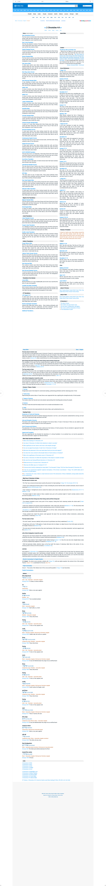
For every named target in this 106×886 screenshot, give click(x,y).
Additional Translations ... (28, 310)
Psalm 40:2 (70, 521)
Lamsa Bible (25, 280)
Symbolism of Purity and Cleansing (30, 414)
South (61, 291)
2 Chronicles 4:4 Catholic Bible (29, 777)
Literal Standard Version (28, 218)
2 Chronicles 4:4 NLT (27, 764)
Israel (24, 407)
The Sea (82, 57)
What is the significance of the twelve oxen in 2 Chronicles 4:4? (38, 455)
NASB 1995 (25, 87)
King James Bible (26, 63)
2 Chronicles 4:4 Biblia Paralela (29, 773)
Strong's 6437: (25, 625)
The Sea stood (78, 54)
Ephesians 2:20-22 (27, 374)
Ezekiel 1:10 (63, 105)
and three (71, 57)
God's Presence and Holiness (29, 426)
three (67, 56)
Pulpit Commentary (27, 565)
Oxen (77, 290)
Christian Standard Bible (28, 115)
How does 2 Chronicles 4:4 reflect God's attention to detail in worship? (40, 443)
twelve (61, 56)
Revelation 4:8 (63, 168)
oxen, (64, 56)
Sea (83, 290)
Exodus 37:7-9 (63, 148)
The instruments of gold (67, 309)
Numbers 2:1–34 (69, 505)
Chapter (81, 349)
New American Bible (27, 263)
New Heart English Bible (28, 180)
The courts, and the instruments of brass (70, 308)
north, (73, 56)
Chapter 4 (24, 20)
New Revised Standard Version (29, 270)
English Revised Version (28, 143)
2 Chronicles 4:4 (33, 551)
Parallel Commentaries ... (28, 570)
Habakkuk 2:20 (60, 537)
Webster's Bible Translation (28, 188)
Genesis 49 (33, 358)
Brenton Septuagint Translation (29, 303)
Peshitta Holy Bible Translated (29, 285)
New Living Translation (27, 42)
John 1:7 (58, 375)
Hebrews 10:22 (35, 495)
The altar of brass (65, 303)
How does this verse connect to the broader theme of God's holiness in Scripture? (43, 452)
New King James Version (28, 72)
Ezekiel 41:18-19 (64, 217)
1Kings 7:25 (51, 561)
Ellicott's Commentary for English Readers (33, 559)
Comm (57, 30)
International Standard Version (29, 164)
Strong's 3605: (25, 740)
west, (82, 56)
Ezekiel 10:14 (63, 161)
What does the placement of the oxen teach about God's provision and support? (42, 450)
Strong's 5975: (25, 581)
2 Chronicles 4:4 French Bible (29, 776)
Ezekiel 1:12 (58, 540)
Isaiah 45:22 (29, 503)
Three (67, 291)
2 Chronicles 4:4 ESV (27, 766)
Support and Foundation (28, 432)
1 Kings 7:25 (63, 70)
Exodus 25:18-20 (64, 79)
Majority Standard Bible (27, 200)
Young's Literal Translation (28, 225)
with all (69, 59)
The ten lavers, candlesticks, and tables (70, 306)
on (83, 54)
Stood (64, 291)
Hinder (67, 290)
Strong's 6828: (25, 634)
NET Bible (24, 173)
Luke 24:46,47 (63, 281)
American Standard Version (28, 129)
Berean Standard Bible (27, 56)
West (77, 291)
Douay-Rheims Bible (27, 243)
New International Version (28, 35)
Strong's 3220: (25, 660)
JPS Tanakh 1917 (26, 295)
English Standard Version (28, 49)
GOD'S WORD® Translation (28, 152)
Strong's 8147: (25, 599)
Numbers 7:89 (63, 113)
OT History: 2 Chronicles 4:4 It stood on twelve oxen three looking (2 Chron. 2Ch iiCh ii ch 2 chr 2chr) (46, 780)
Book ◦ (77, 349)
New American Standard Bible (29, 80)
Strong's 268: (25, 749)
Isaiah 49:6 (37, 365)
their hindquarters (76, 59)
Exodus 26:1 (63, 208)
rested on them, (63, 59)
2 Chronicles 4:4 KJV (27, 769)
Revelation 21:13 (27, 509)
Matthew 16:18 (63, 243)
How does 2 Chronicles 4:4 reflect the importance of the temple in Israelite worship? (43, 457)
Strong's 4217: (25, 713)
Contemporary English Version (29, 138)
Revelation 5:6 (63, 137)
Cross (49, 30)
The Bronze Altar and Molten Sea (68, 49)
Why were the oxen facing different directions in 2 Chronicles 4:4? (39, 460)
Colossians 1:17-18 (51, 384)
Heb (61, 30)
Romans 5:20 (37, 525)
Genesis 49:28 (30, 487)
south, (67, 57)
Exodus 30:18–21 (73, 483)
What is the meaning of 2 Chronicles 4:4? (33, 440)
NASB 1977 (25, 94)
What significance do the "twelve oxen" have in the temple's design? (39, 445)
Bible (16, 20)
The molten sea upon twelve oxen (69, 304)
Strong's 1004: (25, 757)
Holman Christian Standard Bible (30, 122)
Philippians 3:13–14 (51, 541)
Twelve (74, 291)
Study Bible (25, 349)
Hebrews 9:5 (63, 201)
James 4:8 (37, 515)
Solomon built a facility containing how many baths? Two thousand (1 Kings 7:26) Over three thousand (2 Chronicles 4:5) (53, 467)
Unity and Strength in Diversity (29, 420)
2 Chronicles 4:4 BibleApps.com (30, 771)
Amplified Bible (26, 108)
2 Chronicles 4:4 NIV (27, 763)
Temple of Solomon (28, 398)
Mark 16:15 (62, 275)
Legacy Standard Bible (27, 101)
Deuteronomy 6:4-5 (49, 382)
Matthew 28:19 (40, 366)
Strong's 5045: (25, 687)
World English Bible (27, 207)
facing (70, 56)
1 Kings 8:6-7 (63, 178)
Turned (70, 291)
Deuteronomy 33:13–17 (78, 489)
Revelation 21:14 (64, 258)
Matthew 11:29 (25, 491)
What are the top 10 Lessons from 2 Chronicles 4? (36, 462)
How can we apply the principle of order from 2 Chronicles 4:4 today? (40, 448)
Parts (80, 290)
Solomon (25, 403)
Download (81, 65)
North (74, 290)
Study (53, 30)
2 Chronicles (20, 20)
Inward (71, 290)
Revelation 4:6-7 (64, 92)
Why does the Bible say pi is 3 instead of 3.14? (35, 465)
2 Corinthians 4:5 (48, 545)
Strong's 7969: (25, 616)
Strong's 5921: (25, 590)
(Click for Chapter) (29, 33)
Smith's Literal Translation (28, 232)
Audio (45, 30)
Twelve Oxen (26, 394)
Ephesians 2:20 (63, 251)
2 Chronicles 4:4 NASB (27, 767)
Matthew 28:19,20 (64, 268)
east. (78, 57)
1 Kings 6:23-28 (63, 123)
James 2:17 (27, 529)
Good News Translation (27, 159)
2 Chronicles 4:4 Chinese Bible (29, 774)
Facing (63, 290)
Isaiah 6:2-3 (62, 190)
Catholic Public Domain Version (29, 253)
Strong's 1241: (25, 607)
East (61, 290)
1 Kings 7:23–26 (64, 483)
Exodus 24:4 (38, 487)
